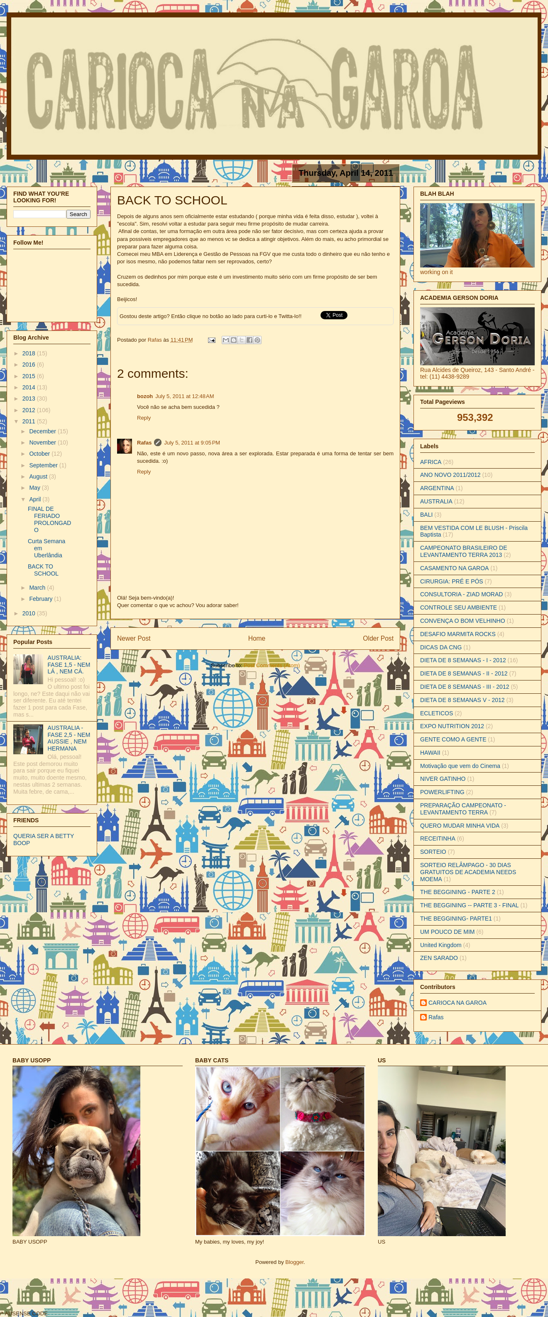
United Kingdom (441, 945)
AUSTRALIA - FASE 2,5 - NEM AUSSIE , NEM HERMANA (69, 738)
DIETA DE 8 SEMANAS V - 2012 (462, 700)
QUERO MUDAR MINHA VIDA (459, 825)
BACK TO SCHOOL (43, 570)
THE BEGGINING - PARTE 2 (457, 892)
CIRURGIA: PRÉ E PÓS (451, 581)
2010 (29, 613)
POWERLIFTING (442, 792)
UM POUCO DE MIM (447, 931)
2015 (29, 376)
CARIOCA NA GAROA (457, 1002)
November (43, 442)
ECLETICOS (436, 713)
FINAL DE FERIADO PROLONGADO (49, 519)
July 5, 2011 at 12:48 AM (184, 396)
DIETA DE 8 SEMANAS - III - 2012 (464, 686)
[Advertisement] (200, 1296)
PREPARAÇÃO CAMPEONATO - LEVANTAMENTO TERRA (463, 809)
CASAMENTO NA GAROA (454, 568)
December (43, 431)
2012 (29, 410)
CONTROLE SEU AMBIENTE (458, 607)
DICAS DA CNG (441, 647)
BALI (426, 514)
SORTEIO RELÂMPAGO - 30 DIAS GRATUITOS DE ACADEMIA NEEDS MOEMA (468, 872)
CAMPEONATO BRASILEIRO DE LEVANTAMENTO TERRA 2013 (463, 551)
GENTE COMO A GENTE (453, 739)
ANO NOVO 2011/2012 (450, 474)
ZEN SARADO (439, 958)
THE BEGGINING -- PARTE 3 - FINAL (469, 905)
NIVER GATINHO (442, 778)
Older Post (378, 638)
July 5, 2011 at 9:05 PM (192, 443)
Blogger (294, 1262)
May (35, 487)
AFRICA (430, 462)
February (41, 598)
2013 (29, 398)
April (35, 499)
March (38, 587)
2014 (29, 387)
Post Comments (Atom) (272, 665)
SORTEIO (433, 851)
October (40, 453)
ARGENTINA (437, 488)
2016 (29, 364)
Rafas (156, 340)
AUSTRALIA (436, 501)
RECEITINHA (437, 838)
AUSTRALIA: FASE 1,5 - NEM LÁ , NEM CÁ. (69, 664)
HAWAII (430, 752)
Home (257, 638)
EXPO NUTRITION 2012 (452, 726)
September (44, 465)
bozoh (145, 396)
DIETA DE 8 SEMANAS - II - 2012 (464, 673)
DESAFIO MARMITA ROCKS (458, 634)
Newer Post (134, 638)
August (39, 476)
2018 (29, 353)
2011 (29, 421)
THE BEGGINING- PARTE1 (456, 918)
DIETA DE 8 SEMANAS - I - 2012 (463, 660)
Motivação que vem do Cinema (460, 766)
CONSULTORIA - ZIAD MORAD (461, 594)
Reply (144, 418)
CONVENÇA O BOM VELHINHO (462, 620)
